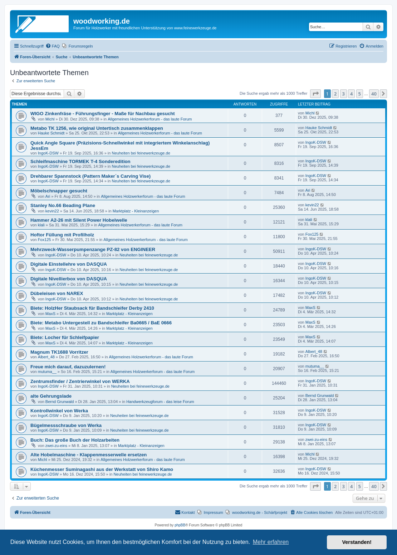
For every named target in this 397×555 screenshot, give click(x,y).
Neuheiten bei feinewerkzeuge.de (141, 153)
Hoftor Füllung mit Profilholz (62, 234)
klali (41, 225)
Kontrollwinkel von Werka (59, 410)
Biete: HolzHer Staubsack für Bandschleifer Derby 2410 (92, 308)
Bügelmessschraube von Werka (66, 425)
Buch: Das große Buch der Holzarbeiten (74, 440)
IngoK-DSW (48, 153)
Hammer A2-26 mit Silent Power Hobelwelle (78, 220)
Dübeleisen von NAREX (56, 293)
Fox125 (44, 239)
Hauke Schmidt (51, 133)
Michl (50, 119)
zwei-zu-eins (56, 445)
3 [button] (343, 93)
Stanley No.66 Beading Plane (62, 205)
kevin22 (52, 211)
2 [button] (335, 93)
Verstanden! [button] (357, 542)
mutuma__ (47, 371)
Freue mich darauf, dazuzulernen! (68, 366)
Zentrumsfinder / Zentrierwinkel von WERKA (80, 381)
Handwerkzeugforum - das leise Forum (160, 401)
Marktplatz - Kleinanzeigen (136, 211)
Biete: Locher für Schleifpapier (64, 337)
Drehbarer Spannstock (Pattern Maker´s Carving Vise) (90, 176)
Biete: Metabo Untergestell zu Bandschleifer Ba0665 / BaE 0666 (101, 322)
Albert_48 (46, 357)
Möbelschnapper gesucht (58, 190)
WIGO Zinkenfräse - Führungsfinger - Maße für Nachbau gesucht (102, 113)
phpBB (180, 525)
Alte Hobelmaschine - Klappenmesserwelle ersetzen (88, 454)
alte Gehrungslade (51, 396)
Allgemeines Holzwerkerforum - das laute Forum (150, 119)
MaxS (50, 313)
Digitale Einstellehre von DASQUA (68, 264)
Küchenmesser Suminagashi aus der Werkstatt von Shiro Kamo (101, 469)
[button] (315, 93)
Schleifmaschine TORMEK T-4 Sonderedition (80, 161)
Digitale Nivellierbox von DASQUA (68, 278)
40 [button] (374, 93)
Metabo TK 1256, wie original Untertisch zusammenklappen (96, 128)
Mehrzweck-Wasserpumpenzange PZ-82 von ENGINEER (92, 249)
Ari (47, 196)
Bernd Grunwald (59, 401)
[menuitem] (52, 46)
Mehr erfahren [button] (271, 542)
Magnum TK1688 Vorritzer (59, 352)
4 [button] (351, 93)
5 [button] (359, 93)
